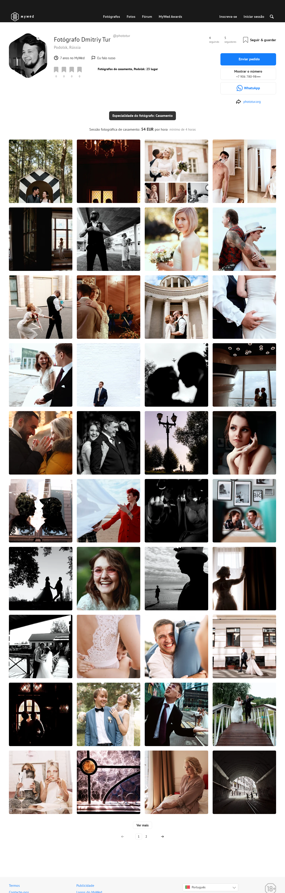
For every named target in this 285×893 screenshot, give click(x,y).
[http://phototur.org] (248, 102)
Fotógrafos (111, 16)
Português (195, 884)
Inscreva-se (228, 16)
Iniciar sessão (254, 16)
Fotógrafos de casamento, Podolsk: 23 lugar (128, 69)
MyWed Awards (170, 16)
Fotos (131, 16)
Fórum (147, 16)
